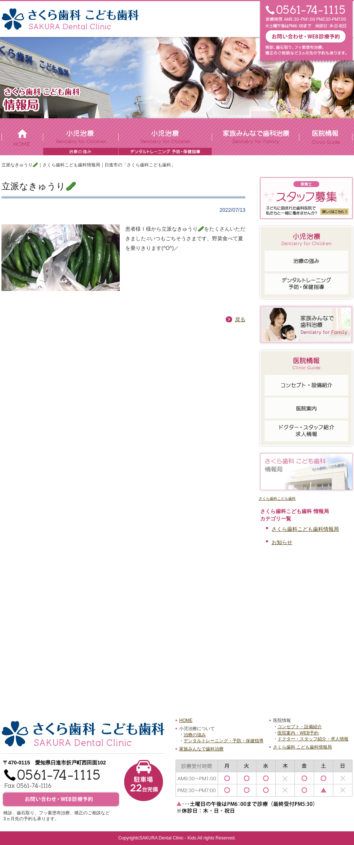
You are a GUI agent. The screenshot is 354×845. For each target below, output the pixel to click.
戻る (240, 319)
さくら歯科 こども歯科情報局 (302, 747)
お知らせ (282, 542)
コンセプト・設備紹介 (300, 726)
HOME (186, 720)
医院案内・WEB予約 (298, 733)
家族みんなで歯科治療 (201, 748)
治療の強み (195, 734)
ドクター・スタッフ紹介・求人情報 (313, 739)
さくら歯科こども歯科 (277, 498)
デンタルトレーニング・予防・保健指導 (223, 740)
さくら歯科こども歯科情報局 (305, 529)
